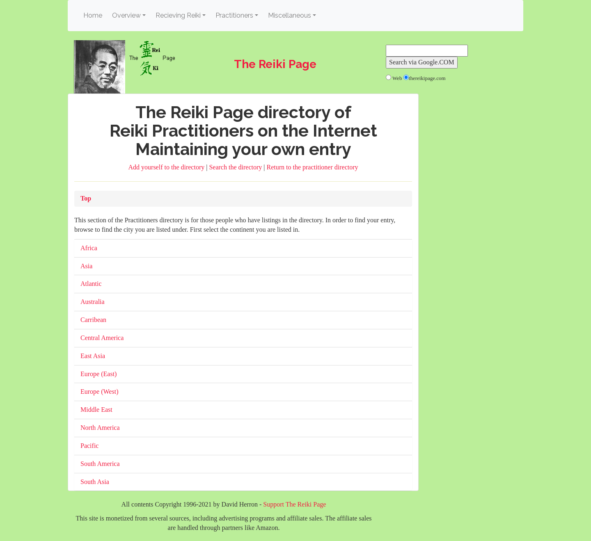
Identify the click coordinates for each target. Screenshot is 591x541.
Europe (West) (99, 391)
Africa (88, 247)
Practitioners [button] (234, 15)
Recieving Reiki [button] (178, 15)
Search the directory (236, 167)
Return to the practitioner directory (312, 167)
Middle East (96, 409)
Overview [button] (126, 15)
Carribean (93, 319)
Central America (102, 337)
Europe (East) (98, 373)
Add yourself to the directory (167, 167)
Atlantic (91, 283)
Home (94, 15)
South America (100, 463)
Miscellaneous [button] (289, 15)
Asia (86, 266)
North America (100, 427)
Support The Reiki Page (294, 504)
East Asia (92, 355)
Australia (92, 301)
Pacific (89, 445)
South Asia (94, 481)
